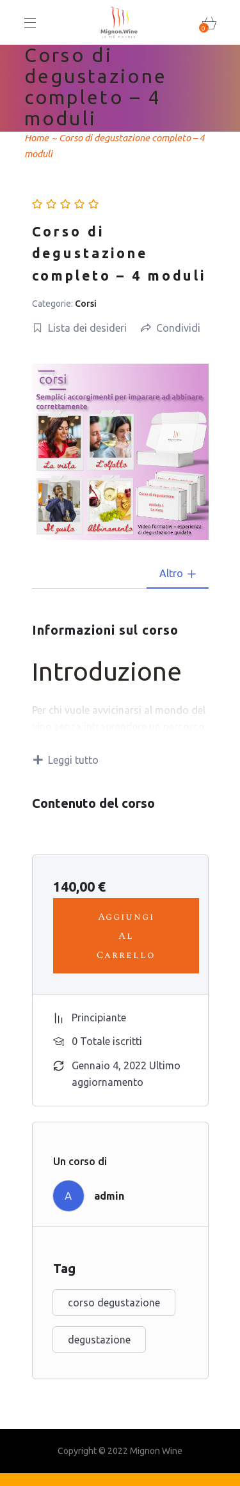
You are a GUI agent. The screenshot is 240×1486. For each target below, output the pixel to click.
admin (109, 1196)
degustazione (99, 1339)
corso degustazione (114, 1302)
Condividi (170, 328)
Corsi (86, 303)
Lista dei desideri (80, 328)
